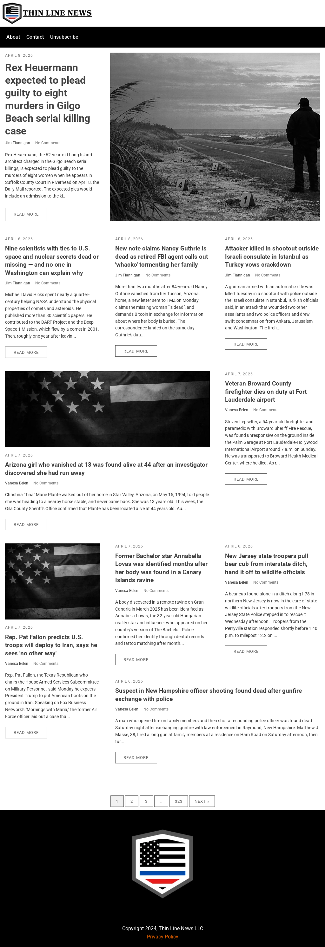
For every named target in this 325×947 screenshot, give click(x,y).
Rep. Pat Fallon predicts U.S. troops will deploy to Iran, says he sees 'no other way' (51, 645)
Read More (26, 214)
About (13, 37)
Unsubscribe (64, 37)
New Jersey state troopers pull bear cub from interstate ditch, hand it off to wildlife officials (266, 564)
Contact (35, 37)
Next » (202, 801)
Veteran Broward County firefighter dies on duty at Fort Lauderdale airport (266, 391)
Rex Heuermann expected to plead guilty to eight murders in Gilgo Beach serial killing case (47, 99)
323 (178, 801)
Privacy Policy (162, 937)
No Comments (47, 143)
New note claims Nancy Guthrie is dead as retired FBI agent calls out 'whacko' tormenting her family (161, 256)
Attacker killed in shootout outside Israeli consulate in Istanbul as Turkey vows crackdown (272, 256)
